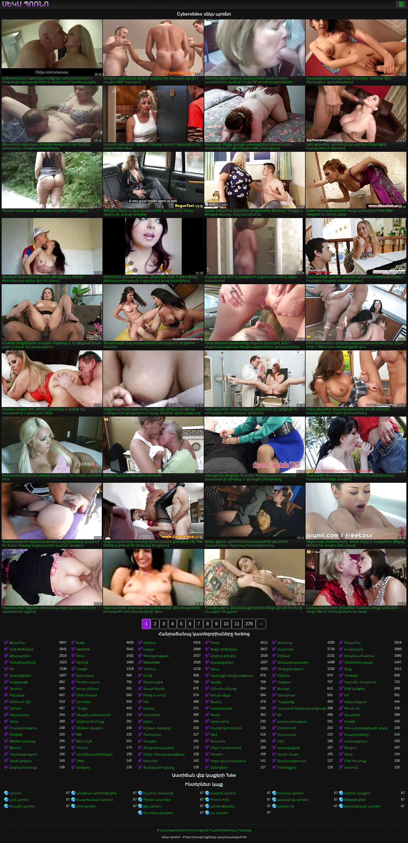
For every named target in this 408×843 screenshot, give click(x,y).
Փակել (216, 702)
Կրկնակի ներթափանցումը (301, 708)
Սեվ (213, 735)
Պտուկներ (152, 735)
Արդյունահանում (359, 656)
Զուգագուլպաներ (293, 662)
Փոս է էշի (84, 741)
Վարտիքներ (20, 676)
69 (279, 715)
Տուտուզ (284, 643)
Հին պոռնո (86, 806)
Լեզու (148, 721)
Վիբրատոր (19, 715)
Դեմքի (82, 708)
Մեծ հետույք (355, 761)
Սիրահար (286, 695)
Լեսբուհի (285, 649)
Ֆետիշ (15, 748)
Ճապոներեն (154, 689)
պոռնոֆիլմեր (222, 806)
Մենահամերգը (223, 689)
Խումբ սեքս (220, 695)
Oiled (80, 761)
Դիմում (149, 669)
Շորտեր (150, 761)
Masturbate (151, 662)
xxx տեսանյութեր (158, 813)
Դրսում (15, 689)
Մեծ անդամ (86, 695)
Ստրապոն (286, 735)
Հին (280, 741)
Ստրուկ (351, 767)
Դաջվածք (286, 702)
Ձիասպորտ (19, 656)
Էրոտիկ (83, 702)
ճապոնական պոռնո (94, 800)
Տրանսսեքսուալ (291, 761)
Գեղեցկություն (290, 669)
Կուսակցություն (23, 754)
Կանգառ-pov (221, 708)
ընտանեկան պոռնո (362, 806)
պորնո (15, 793)
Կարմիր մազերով (360, 682)
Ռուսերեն (151, 715)
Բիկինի (16, 735)
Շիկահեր (352, 643)
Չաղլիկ (149, 741)
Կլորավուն (219, 721)
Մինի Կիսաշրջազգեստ (164, 754)
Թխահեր (17, 643)
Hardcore (83, 649)
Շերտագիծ (153, 682)
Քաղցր (283, 689)
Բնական (17, 695)
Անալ (214, 669)
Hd (11, 669)
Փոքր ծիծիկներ (223, 649)
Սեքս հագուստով (225, 748)
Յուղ (348, 754)
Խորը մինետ (87, 689)
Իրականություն (23, 728)
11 (237, 623)
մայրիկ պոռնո (223, 793)
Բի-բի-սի (352, 708)
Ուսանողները (356, 735)
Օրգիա (350, 748)
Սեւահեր (352, 715)
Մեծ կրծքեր (354, 689)
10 (226, 623)
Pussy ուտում (154, 695)
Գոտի (215, 715)
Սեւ (146, 702)
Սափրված (353, 649)
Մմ (346, 695)
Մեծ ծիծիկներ (21, 649)
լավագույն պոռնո (293, 800)
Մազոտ (284, 682)
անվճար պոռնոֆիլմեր (96, 793)
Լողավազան (288, 748)
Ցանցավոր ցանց (158, 767)
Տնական (218, 741)
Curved (349, 721)
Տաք (348, 669)
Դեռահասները (22, 662)
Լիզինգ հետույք (90, 721)
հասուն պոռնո (290, 793)
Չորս (13, 721)
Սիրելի (82, 662)
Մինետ (149, 643)
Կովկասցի (18, 682)
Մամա (149, 708)
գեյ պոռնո (152, 806)
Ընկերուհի (287, 728)
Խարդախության (292, 721)
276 (249, 623)
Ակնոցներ (219, 767)
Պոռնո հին (219, 800)
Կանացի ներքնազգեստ (231, 676)
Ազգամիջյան (355, 702)
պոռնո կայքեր (357, 793)
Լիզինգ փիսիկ (223, 656)
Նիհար (15, 708)
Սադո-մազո (287, 754)
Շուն (80, 656)
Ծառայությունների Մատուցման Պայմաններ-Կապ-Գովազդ (204, 830)
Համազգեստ (355, 741)
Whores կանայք (22, 741)
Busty (80, 643)
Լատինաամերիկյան (94, 754)
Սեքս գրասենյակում (228, 761)
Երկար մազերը (157, 728)
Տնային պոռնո (22, 806)
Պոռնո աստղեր (157, 800)
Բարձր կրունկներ (226, 728)
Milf (79, 735)
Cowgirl (81, 669)
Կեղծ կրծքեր (20, 761)
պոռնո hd (285, 806)
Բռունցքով (287, 767)
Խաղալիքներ (222, 662)
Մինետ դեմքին (89, 728)
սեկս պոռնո (25, 4)
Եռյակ (148, 649)
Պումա (82, 748)
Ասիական (85, 676)
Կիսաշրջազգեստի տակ (365, 728)
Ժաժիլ (215, 682)
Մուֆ (147, 676)
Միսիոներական (358, 662)
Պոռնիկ (351, 676)
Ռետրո (216, 754)
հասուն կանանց (158, 793)
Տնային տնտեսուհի (93, 715)
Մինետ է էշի (20, 702)
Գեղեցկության (156, 656)
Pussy (214, 643)
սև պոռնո (219, 813)
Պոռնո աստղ (88, 682)
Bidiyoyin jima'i (355, 800)
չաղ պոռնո (19, 800)
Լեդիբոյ (83, 767)
